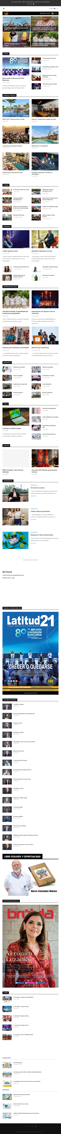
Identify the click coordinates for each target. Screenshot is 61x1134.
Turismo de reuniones (18, 704)
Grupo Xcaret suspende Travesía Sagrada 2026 (16, 28)
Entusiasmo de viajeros (48, 275)
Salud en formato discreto (49, 434)
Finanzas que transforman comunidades (15, 347)
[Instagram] (31, 4)
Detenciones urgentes (18, 732)
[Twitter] (29, 4)
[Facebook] (49, 8)
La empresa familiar (18, 816)
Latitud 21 (42, 1131)
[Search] (57, 8)
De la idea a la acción (37, 488)
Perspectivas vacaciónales (19, 825)
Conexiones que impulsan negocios (12, 146)
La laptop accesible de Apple (11, 428)
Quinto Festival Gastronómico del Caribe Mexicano (50, 198)
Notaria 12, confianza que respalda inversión (44, 119)
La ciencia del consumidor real (21, 267)
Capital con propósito (47, 367)
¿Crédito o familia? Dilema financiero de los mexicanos (26, 1113)
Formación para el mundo (49, 58)
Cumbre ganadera (46, 384)
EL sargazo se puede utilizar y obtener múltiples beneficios (27, 1072)
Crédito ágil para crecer (10, 251)
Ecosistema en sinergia (48, 375)
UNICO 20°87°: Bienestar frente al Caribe (13, 119)
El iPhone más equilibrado (49, 408)
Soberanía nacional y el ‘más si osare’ (22, 779)
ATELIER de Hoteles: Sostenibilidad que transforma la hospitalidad (43, 44)
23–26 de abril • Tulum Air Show (21, 1006)
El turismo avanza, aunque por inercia (22, 769)
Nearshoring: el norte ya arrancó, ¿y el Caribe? (24, 741)
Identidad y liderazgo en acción (42, 251)
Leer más (33, 496)
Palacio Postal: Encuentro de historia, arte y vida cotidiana (20, 207)
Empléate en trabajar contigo (20, 797)
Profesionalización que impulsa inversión (19, 276)
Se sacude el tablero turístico (20, 760)
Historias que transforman (40, 347)
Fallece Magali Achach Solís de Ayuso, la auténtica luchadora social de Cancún (44, 28)
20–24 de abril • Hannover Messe (21, 1016)
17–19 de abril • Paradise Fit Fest (21, 1025)
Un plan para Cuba (17, 723)
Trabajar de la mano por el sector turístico (23, 844)
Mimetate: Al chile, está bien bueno (42, 535)
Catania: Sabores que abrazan (40, 511)
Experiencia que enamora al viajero (21, 1094)
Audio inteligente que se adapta (50, 417)
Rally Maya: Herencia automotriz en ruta (47, 190)
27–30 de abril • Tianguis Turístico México (23, 997)
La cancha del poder (18, 807)
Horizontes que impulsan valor (50, 67)
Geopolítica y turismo (18, 788)
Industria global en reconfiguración (18, 198)
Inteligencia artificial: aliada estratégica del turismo (25, 835)
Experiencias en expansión (20, 384)
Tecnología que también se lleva (49, 426)
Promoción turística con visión (21, 189)
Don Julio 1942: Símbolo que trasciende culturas (44, 471)
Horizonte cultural (18, 392)
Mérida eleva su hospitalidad (40, 146)
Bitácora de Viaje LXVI (18, 751)
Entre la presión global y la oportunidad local (24, 713)
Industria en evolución (19, 367)
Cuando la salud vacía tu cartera (20, 1104)
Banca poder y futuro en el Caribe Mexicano (13, 79)
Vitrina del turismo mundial (49, 84)
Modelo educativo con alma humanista (49, 76)
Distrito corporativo (47, 392)
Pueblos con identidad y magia (50, 206)
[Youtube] (33, 4)
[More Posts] (30, 560)
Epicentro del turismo (18, 215)
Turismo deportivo (17, 1062)
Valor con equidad (18, 375)
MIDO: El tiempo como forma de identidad (12, 471)
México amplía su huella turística (48, 215)
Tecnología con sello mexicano (50, 267)
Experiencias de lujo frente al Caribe (12, 172)
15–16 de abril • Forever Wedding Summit (23, 1034)
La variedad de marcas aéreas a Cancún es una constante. (27, 1081)
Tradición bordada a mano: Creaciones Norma (15, 44)
